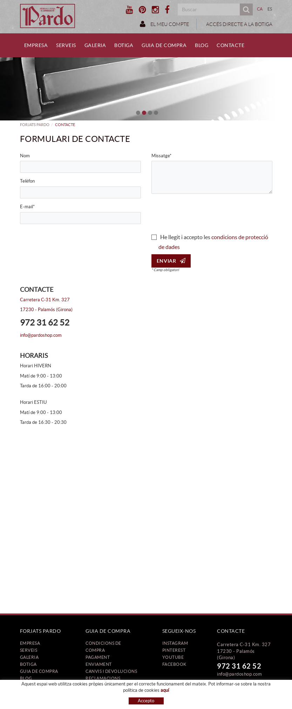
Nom (25, 155)
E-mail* (27, 206)
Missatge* (161, 155)
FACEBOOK (174, 664)
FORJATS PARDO (34, 125)
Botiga (28, 664)
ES (269, 9)
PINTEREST (174, 650)
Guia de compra (39, 671)
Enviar (171, 261)
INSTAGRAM (175, 643)
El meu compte (164, 23)
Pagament (98, 657)
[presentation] (204, 213)
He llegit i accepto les (185, 237)
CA (260, 9)
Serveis (29, 650)
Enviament (99, 664)
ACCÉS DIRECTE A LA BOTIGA (238, 24)
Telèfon (27, 181)
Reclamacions (103, 678)
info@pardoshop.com (41, 335)
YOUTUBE (173, 657)
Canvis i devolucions (111, 671)
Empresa (30, 643)
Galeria (29, 657)
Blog (26, 678)
